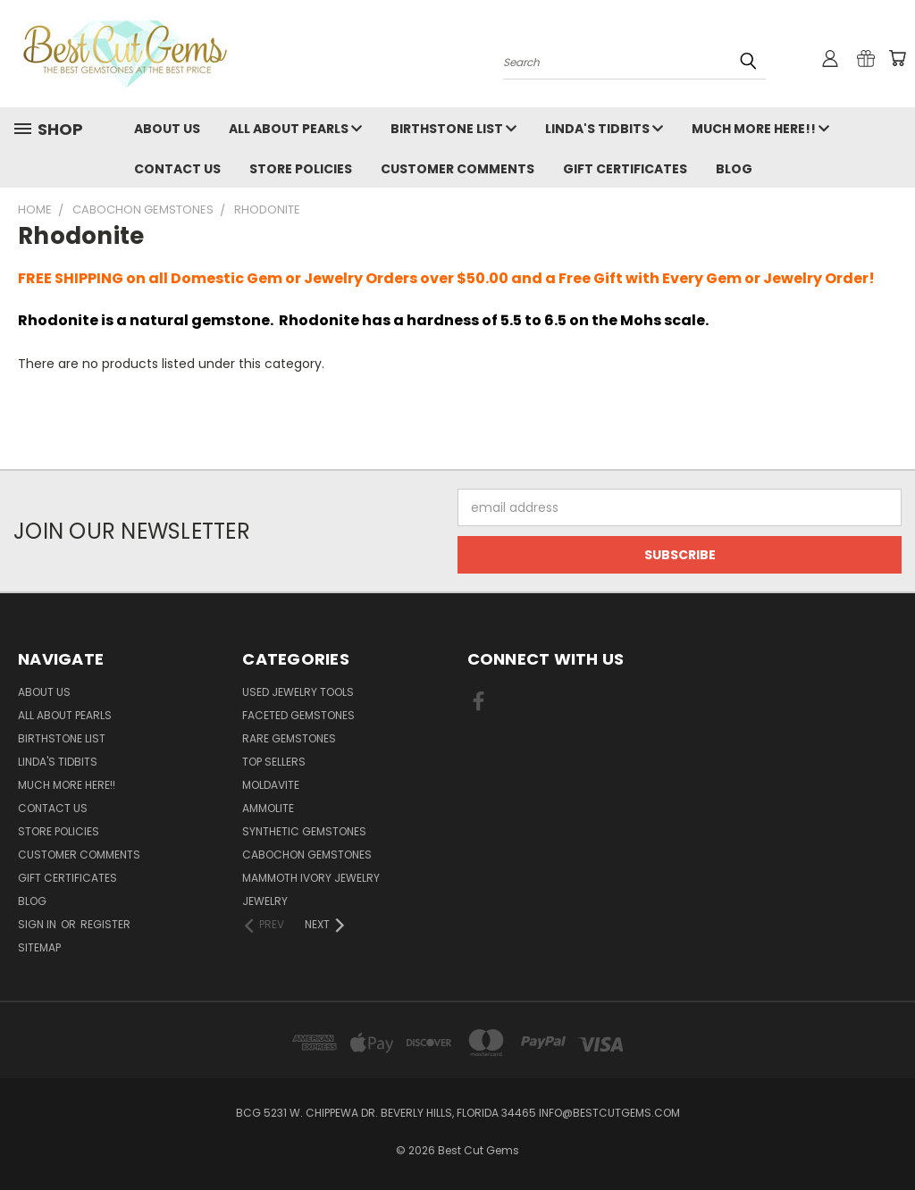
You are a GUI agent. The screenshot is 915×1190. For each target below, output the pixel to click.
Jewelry (265, 901)
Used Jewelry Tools (298, 692)
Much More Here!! (760, 129)
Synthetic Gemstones (304, 831)
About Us (167, 129)
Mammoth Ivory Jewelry (311, 877)
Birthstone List (453, 129)
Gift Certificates (625, 169)
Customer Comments (457, 169)
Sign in (38, 924)
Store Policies (300, 169)
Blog (734, 169)
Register (105, 924)
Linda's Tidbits (604, 129)
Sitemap (39, 947)
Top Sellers (274, 761)
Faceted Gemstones (298, 715)
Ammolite (268, 808)
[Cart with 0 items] (897, 58)
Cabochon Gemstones (307, 854)
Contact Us (177, 169)
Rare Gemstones (289, 738)
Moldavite (270, 784)
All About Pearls (295, 129)
